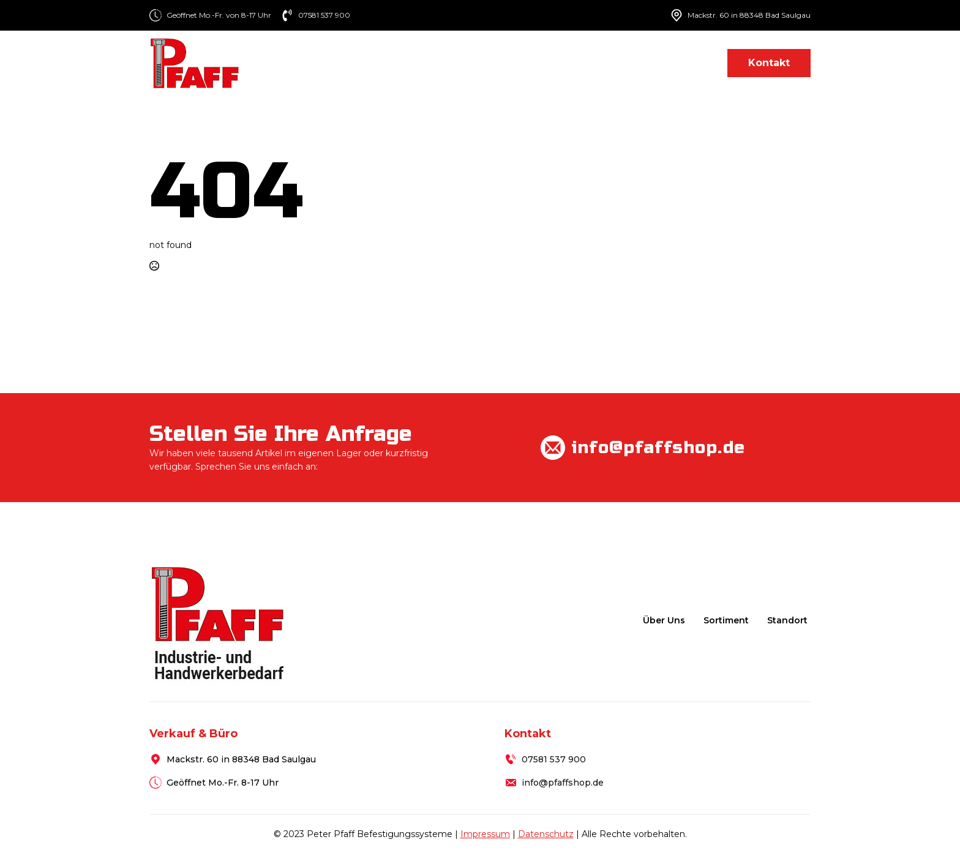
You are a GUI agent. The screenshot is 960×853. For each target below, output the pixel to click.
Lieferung (616, 63)
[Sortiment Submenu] (569, 63)
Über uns (463, 63)
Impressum (485, 834)
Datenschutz (546, 834)
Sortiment (534, 63)
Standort (685, 63)
